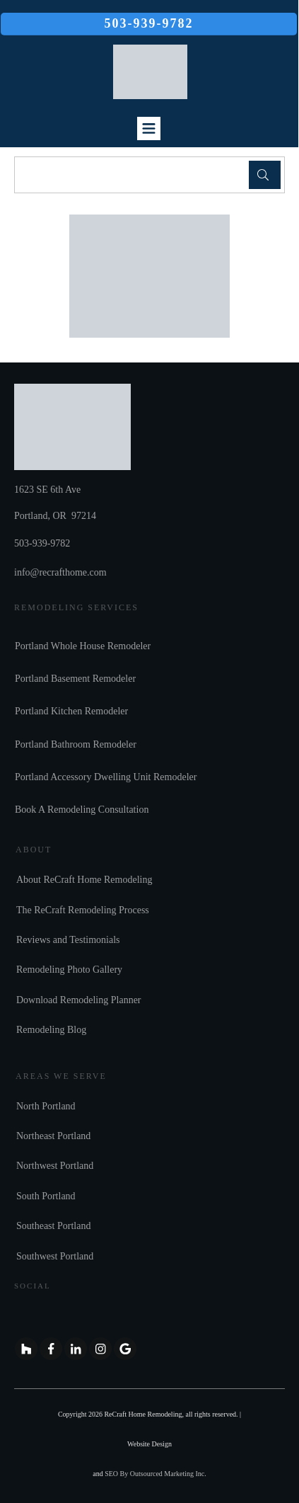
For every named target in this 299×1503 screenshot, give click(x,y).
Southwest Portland (54, 1256)
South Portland (46, 1196)
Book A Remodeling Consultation (81, 809)
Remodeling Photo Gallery (69, 969)
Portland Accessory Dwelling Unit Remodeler (106, 777)
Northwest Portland (54, 1165)
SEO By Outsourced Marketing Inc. (155, 1474)
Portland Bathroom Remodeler (75, 744)
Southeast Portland (53, 1226)
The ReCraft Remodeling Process (82, 910)
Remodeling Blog (51, 1029)
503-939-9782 (42, 543)
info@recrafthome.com (60, 572)
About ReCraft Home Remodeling (84, 879)
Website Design (149, 1444)
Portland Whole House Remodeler (83, 646)
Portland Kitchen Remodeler (71, 711)
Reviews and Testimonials (68, 940)
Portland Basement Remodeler (75, 678)
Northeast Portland (53, 1136)
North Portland (46, 1106)
